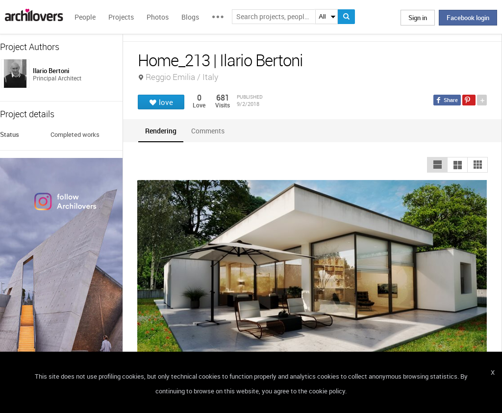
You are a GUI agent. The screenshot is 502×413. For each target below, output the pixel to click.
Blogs (190, 17)
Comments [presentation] (210, 130)
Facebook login (468, 17)
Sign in (417, 17)
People (85, 17)
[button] (437, 165)
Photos (158, 17)
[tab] (161, 130)
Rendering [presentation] (160, 130)
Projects (121, 17)
